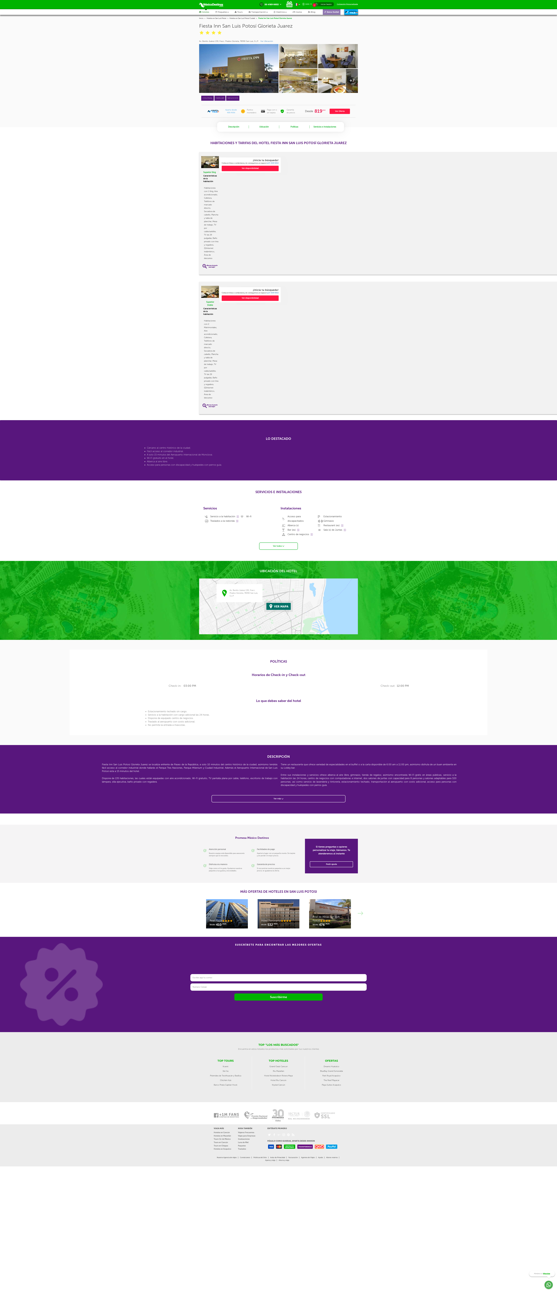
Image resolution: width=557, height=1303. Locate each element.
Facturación (293, 1157)
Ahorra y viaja (284, 1160)
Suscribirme (278, 996)
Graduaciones (244, 1139)
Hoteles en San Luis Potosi (216, 18)
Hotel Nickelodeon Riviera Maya (278, 1075)
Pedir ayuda (331, 864)
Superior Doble (210, 303)
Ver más (278, 798)
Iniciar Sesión (326, 4)
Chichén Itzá (225, 1080)
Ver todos (278, 545)
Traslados (242, 1148)
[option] (250, 165)
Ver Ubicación (266, 41)
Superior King (209, 172)
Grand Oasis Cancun (278, 1066)
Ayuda (320, 1157)
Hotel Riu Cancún (278, 1080)
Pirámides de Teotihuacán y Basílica (225, 1075)
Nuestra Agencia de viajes (227, 1157)
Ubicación (264, 127)
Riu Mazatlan (278, 1070)
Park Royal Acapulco (331, 1075)
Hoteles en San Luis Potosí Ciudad (242, 18)
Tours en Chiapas (221, 1145)
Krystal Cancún (278, 1084)
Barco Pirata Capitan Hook (225, 1084)
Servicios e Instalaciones (324, 127)
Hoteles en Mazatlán (222, 1135)
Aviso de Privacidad (277, 1157)
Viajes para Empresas (246, 1135)
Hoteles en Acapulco (222, 1148)
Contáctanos (245, 1157)
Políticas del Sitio (260, 1157)
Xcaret (225, 1066)
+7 (352, 80)
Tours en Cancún (221, 1142)
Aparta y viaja (270, 1160)
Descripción (233, 127)
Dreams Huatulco (331, 1066)
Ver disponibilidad (250, 168)
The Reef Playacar (331, 1080)
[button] (261, 12)
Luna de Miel (243, 1142)
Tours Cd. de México (222, 1139)
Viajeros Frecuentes (246, 1132)
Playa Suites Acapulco (331, 1084)
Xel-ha (225, 1070)
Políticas (294, 127)
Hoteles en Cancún (222, 1132)
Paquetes (242, 1145)
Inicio (201, 18)
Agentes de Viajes (308, 1157)
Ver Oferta (340, 111)
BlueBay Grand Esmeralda (331, 1070)
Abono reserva (332, 1157)
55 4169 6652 (273, 163)
